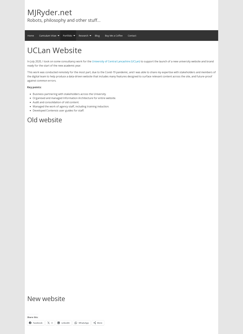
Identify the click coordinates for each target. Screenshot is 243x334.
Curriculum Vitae (47, 35)
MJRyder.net (49, 12)
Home (30, 35)
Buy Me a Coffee (114, 35)
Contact (132, 35)
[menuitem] (31, 35)
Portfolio (67, 35)
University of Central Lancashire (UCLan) (116, 61)
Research (83, 35)
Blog (97, 35)
